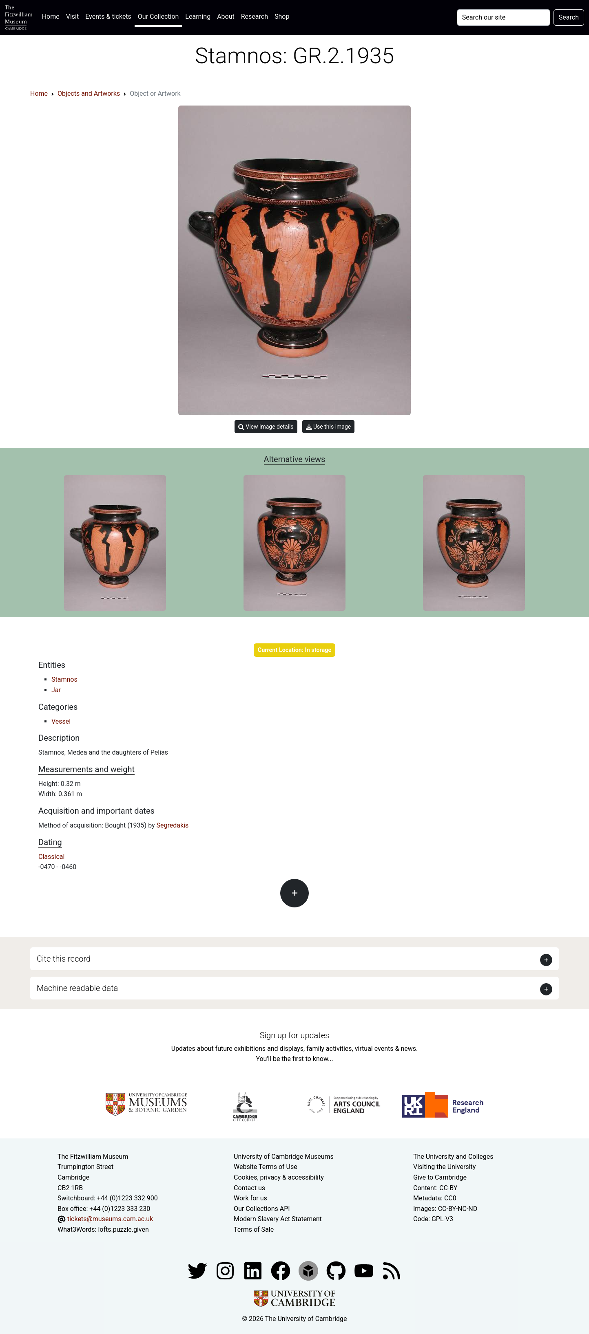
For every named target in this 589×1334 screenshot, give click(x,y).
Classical (51, 857)
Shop (282, 16)
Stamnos (64, 679)
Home (52, 15)
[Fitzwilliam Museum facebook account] (254, 1270)
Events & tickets (108, 16)
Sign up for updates (294, 1035)
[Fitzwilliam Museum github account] (337, 1270)
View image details (266, 426)
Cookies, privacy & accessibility (279, 1177)
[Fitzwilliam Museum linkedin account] (281, 1270)
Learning (197, 16)
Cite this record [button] (64, 959)
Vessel (61, 721)
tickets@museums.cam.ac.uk (110, 1219)
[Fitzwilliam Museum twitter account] (198, 1270)
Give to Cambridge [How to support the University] (440, 1177)
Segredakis (173, 825)
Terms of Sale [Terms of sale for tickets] (254, 1229)
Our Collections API (262, 1209)
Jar (56, 690)
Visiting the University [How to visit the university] (444, 1167)
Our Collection (158, 16)
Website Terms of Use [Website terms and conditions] (265, 1167)
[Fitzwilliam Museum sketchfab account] (309, 1270)
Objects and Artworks (89, 93)
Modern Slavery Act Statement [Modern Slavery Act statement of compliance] (278, 1219)
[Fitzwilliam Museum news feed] (392, 1270)
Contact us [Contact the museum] (249, 1188)
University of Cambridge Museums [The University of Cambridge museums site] (284, 1156)
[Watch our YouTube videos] (365, 1270)
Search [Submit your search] (569, 17)
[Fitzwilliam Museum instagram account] (226, 1270)
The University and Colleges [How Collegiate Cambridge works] (453, 1156)
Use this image (328, 426)
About (226, 16)
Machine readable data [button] (77, 988)
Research (254, 16)
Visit (72, 16)
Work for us (250, 1198)
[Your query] (503, 17)
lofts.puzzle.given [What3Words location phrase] (123, 1229)
